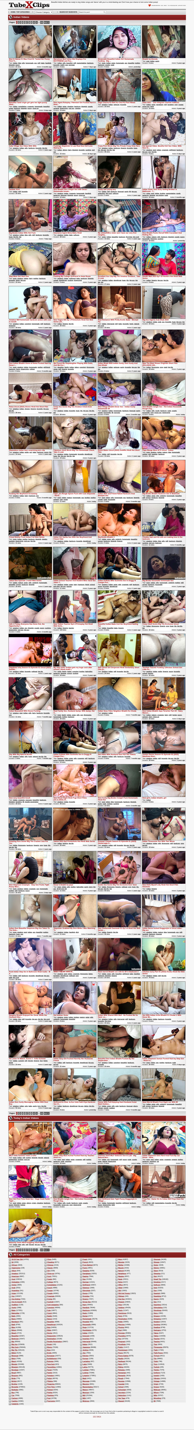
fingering (153, 239)
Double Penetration (54, 1342)
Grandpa (86, 1296)
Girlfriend (86, 1285)
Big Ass (15, 1344)
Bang (14, 1319)
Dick (49, 1327)
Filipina (50, 1381)
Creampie (51, 1296)
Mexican (86, 1393)
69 (130, 191)
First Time (51, 1387)
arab (159, 322)
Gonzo (85, 1293)
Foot (49, 1398)
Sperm (156, 1299)
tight (113, 1205)
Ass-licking (16, 1299)
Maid (84, 1378)
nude (112, 65)
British (14, 1381)
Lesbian (86, 1370)
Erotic (49, 1353)
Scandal (121, 1384)
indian (15, 63)
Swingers (157, 1330)
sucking (56, 108)
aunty (157, 61)
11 (36, 22)
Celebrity (15, 1404)
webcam (116, 104)
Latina (85, 1367)
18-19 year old (62, 889)
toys (39, 1106)
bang (152, 106)
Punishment (122, 1350)
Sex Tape (121, 1398)
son (81, 715)
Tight (156, 1350)
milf (39, 63)
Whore (156, 1393)
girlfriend (172, 150)
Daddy (49, 1316)
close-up (35, 108)
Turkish (156, 1367)
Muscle (121, 1268)
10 (34, 22)
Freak (85, 1259)
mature (154, 237)
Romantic (122, 1376)
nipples (44, 539)
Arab (13, 1288)
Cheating (50, 1262)
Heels (85, 1313)
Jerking (86, 1350)
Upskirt (156, 1376)
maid (165, 367)
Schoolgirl (122, 1390)
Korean (85, 1359)
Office (120, 1285)
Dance (49, 1319)
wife (23, 63)
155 (41, 22)
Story (156, 1313)
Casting (15, 1401)
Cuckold (50, 1302)
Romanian (122, 1373)
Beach (14, 1333)
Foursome (51, 1401)
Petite (120, 1322)
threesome (90, 367)
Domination (51, 1339)
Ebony (49, 1347)
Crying (49, 1299)
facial (11, 1062)
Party (120, 1316)
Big (13, 1342)
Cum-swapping (53, 1305)
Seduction (122, 1395)
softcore (115, 193)
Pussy (120, 1353)
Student (157, 1322)
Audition (15, 1305)
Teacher (157, 1339)
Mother (121, 1265)
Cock (49, 1276)
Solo (155, 1288)
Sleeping (157, 1274)
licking (22, 1205)
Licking (85, 1373)
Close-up (50, 1274)
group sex (146, 106)
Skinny (156, 1268)
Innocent (86, 1336)
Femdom (50, 1376)
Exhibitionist (52, 1359)
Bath (13, 1325)
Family (49, 1373)
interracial (110, 324)
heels (131, 324)
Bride (14, 1378)
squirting (68, 1161)
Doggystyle (51, 1336)
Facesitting (51, 1367)
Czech (49, 1313)
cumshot (28, 324)
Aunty (14, 1308)
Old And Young (124, 1293)
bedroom (158, 543)
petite (27, 452)
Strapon (157, 1316)
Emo (49, 1350)
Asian (14, 1293)
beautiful (69, 63)
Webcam (157, 1390)
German (86, 1282)
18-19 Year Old (17, 1259)
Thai (155, 1344)
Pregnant (121, 1342)
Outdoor (121, 1308)
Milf (84, 1395)
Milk (84, 1398)
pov (66, 65)
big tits (44, 148)
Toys (155, 1364)
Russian (121, 1381)
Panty (120, 1310)
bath (10, 977)
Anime (14, 1285)
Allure (14, 1271)
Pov (119, 1339)
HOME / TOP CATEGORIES (20, 12)
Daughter (50, 1322)
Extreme (50, 1361)
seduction (101, 193)
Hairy (85, 1305)
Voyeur (156, 1387)
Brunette (15, 1387)
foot (41, 1061)
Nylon (120, 1282)
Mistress (86, 1401)
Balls (13, 1316)
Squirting (157, 1305)
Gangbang (87, 1274)
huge (135, 148)
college (32, 369)
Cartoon (15, 1398)
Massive (86, 1384)
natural (136, 324)
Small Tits (157, 1279)
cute (61, 499)
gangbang (159, 104)
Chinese (50, 1265)
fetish (18, 280)
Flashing (50, 1395)
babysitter (88, 671)
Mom (120, 1259)
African (14, 1265)
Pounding (122, 1336)
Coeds (49, 1279)
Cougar (50, 1291)
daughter (60, 367)
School (121, 1387)
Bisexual (15, 1356)
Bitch (14, 1359)
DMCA (99, 1416)
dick (77, 932)
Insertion (86, 1339)
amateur (105, 104)
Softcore (157, 1285)
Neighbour (122, 1274)
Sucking (157, 1325)
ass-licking (160, 195)
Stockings (157, 1310)
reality (62, 65)
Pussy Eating (123, 1356)
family (67, 367)
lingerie (123, 148)
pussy (17, 65)
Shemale (157, 1259)
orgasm (56, 499)
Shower (157, 1262)
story (150, 717)
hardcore (90, 63)
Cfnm (49, 1259)
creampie (30, 106)
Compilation (51, 1285)
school (92, 584)
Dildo (49, 1330)
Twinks (156, 1370)
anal (147, 61)
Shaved (121, 1401)
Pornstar (121, 1333)
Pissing (121, 1327)
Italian (85, 1344)
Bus (13, 1393)
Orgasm (121, 1302)
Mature (85, 1390)
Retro (120, 1364)
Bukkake (15, 1390)
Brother (14, 1384)
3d (12, 1262)
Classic (50, 1268)
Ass (13, 1296)
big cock (109, 193)
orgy (176, 104)
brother (162, 193)
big (114, 150)
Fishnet (50, 1390)
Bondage (15, 1370)
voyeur (148, 497)
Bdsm (14, 1330)
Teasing (157, 1342)
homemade (29, 63)
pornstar (72, 65)
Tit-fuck (157, 1356)
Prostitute (122, 1344)
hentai (174, 715)
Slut (155, 1276)
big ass (103, 150)
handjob (48, 63)
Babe (13, 1310)
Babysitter (16, 1313)
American (15, 1276)
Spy (155, 1302)
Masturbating (88, 1387)
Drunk (49, 1344)
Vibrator (157, 1378)
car (158, 1161)
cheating (70, 106)
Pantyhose (122, 1313)
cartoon (145, 717)
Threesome (158, 1347)
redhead (34, 671)
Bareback (15, 1322)
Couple (50, 1293)
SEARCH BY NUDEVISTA (68, 12)
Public (120, 1347)
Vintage (157, 1381)
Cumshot (50, 1308)
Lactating (86, 1361)
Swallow (157, 1327)
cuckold (21, 1061)
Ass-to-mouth (17, 1302)
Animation (16, 1282)
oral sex (71, 108)
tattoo (86, 1106)
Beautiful (15, 1336)
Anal (13, 1279)
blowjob (12, 65)
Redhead (121, 1361)
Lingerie (86, 1376)
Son (155, 1291)
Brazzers (15, 1376)
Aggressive (16, 1268)
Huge (85, 1327)
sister (148, 193)
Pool (120, 1330)
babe (43, 63)
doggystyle (64, 108)
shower (27, 409)
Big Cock (15, 1347)
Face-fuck (51, 1364)
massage (28, 800)
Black (14, 1361)
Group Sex (87, 1302)
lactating (171, 104)
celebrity (163, 496)
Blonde (14, 1364)
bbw (19, 63)
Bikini (14, 1353)
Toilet (156, 1361)
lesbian (76, 1017)
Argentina (15, 1291)
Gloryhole (86, 1291)
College (50, 1282)
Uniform (157, 1373)
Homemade (87, 1319)
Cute (49, 1310)
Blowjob (15, 1367)
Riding (120, 1367)
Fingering (51, 1384)
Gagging (86, 1271)
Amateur (15, 1274)
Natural (121, 1271)
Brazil (14, 1373)
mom (103, 63)
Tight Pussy (158, 1353)
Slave (156, 1271)
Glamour (86, 1288)
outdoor (109, 804)
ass (35, 63)
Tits (155, 1359)
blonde (30, 1061)
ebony (135, 1106)
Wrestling (157, 1398)
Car (13, 1395)
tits (99, 150)
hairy (69, 150)
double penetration (31, 802)
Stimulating (158, 1308)
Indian (85, 1333)
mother (137, 63)
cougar (180, 104)
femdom (12, 802)
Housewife (87, 1325)
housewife (146, 239)
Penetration (122, 1319)
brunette (56, 65)
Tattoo (156, 1336)
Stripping (157, 1319)
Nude (120, 1279)
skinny (65, 150)
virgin (11, 108)
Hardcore (86, 1310)
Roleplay (121, 1370)
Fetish (49, 1378)
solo (26, 1106)
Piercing (121, 1325)
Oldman (121, 1296)
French (85, 1262)
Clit (48, 1271)
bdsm (91, 974)
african (100, 1108)
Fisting (49, 1393)
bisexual (64, 195)
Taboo (156, 1333)
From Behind (88, 1265)
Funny (85, 1268)
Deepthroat (51, 1325)
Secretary (122, 1393)
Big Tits (15, 1350)
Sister (156, 1265)
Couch (49, 1288)
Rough (120, 1378)
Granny (85, 1299)
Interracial (86, 1342)
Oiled (120, 1288)
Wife (155, 1395)
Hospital (86, 1322)
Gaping (85, 1276)
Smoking (157, 1282)
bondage (56, 976)
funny (18, 369)
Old (119, 1291)
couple (107, 65)
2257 (94, 1416)
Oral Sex (121, 1299)
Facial (49, 1370)
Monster (121, 1262)
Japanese (86, 1347)
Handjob (86, 1308)
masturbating (81, 63)
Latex (85, 1364)
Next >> (46, 22)
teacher (69, 586)
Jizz (84, 1353)
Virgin (156, 1384)
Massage (86, 1381)
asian (113, 63)
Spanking (157, 1296)
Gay (84, 1279)
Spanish (157, 1293)
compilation (22, 106)
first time (129, 237)
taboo (77, 367)
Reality (120, 1359)
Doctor (49, 1333)
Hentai (85, 1316)
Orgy (120, 1305)
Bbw (13, 1327)
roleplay (78, 108)
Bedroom (15, 1339)
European (51, 1356)
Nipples (121, 1276)
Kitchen (86, 1356)
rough (178, 193)
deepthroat (63, 280)
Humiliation (87, 1330)
